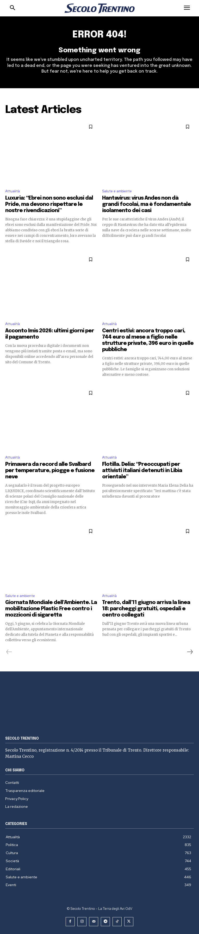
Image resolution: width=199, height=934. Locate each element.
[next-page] (189, 652)
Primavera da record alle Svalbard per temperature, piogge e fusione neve (50, 471)
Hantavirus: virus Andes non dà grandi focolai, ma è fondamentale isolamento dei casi (146, 204)
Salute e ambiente (117, 191)
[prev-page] (9, 652)
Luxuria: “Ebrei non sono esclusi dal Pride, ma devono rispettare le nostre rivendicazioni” (49, 204)
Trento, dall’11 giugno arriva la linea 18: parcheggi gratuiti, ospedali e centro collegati (146, 609)
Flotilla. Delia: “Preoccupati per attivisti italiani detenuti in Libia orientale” (142, 471)
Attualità (12, 191)
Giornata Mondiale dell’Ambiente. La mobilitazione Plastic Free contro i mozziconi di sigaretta (51, 609)
